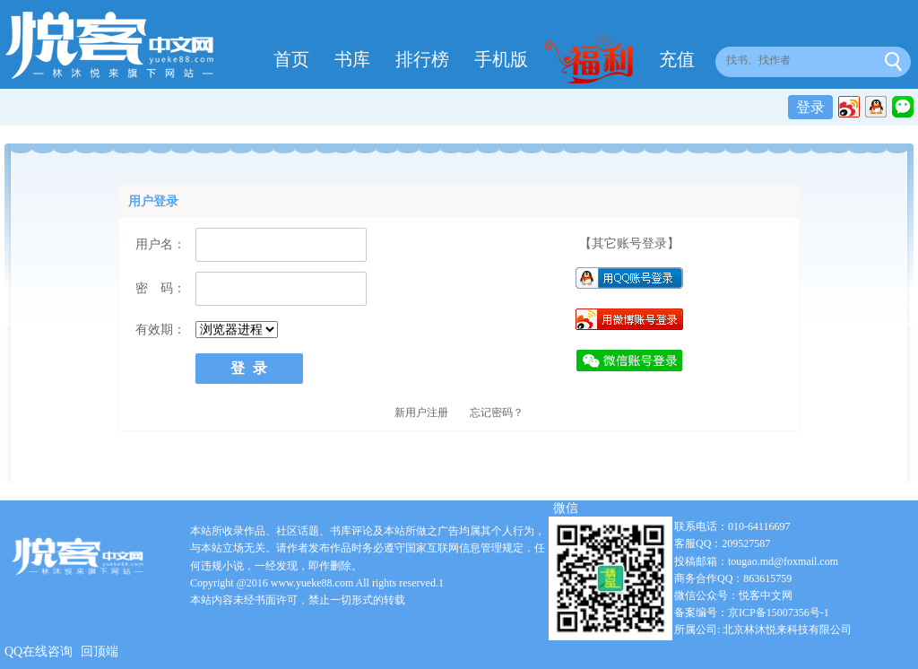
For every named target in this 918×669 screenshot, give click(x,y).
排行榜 (422, 59)
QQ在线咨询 (38, 651)
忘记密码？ (497, 412)
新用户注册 (421, 412)
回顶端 (99, 651)
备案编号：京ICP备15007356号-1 (751, 612)
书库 (352, 59)
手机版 (501, 59)
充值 (677, 59)
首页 (291, 59)
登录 (810, 107)
